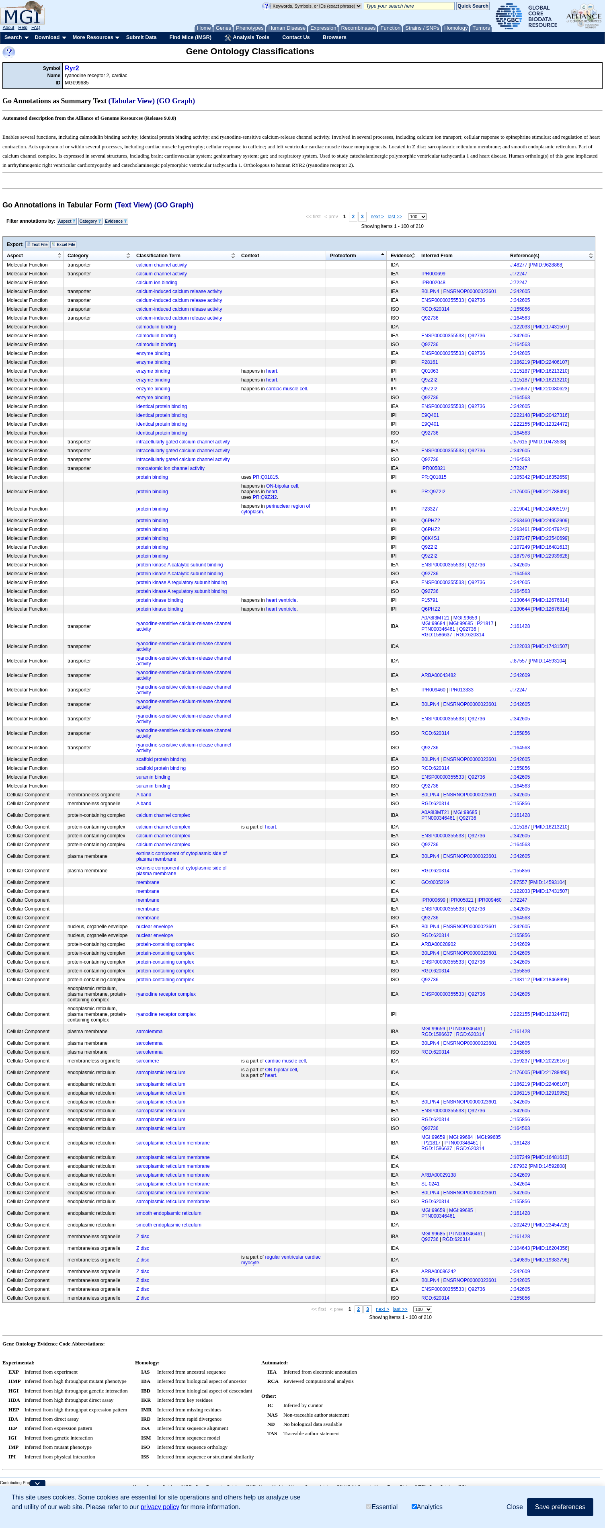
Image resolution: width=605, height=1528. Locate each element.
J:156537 (520, 389)
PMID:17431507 (550, 327)
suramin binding (153, 777)
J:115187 (520, 371)
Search (13, 37)
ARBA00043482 (438, 675)
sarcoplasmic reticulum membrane (173, 1143)
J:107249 (520, 547)
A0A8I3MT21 (435, 618)
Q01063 (430, 371)
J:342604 (520, 1184)
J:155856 (520, 309)
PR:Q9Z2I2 (265, 497)
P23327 (429, 509)
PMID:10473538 (547, 442)
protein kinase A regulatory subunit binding (181, 582)
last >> (395, 216)
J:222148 (520, 415)
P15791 (429, 600)
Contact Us (296, 37)
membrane (147, 882)
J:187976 (520, 556)
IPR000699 (433, 274)
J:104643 (520, 1248)
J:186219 (520, 362)
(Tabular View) (132, 101)
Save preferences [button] (560, 1506)
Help (22, 27)
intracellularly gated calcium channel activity (183, 442)
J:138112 (520, 979)
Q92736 (476, 300)
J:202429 (520, 1225)
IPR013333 (461, 690)
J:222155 (520, 424)
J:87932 (518, 1166)
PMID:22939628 (550, 556)
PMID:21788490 (550, 491)
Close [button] (515, 1506)
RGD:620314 (435, 309)
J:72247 (518, 274)
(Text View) (133, 205)
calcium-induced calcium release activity (179, 291)
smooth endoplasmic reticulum (168, 1213)
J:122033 (520, 327)
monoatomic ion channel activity (170, 468)
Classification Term (158, 255)
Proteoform (343, 255)
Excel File (63, 244)
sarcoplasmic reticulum (160, 1072)
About (8, 27)
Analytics (427, 1506)
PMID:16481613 (550, 547)
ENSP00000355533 (442, 300)
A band (143, 795)
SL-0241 (430, 1184)
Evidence (116, 221)
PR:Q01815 (265, 477)
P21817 (485, 623)
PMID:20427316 (550, 415)
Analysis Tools (246, 37)
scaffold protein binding (161, 759)
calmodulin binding (156, 327)
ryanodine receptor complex (166, 994)
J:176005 (520, 491)
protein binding (152, 477)
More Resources (92, 37)
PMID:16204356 (550, 1248)
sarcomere (147, 1061)
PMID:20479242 (550, 529)
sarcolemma (149, 1031)
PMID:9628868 (546, 265)
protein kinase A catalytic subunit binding (179, 565)
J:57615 (518, 442)
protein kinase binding (159, 600)
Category (90, 221)
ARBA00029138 (438, 1175)
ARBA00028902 (438, 944)
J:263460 (520, 520)
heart (271, 371)
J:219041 (520, 509)
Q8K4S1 (430, 538)
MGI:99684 (433, 623)
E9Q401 (430, 415)
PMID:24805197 (550, 509)
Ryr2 (72, 68)
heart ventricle (281, 600)
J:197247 (520, 538)
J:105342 (520, 477)
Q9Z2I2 (429, 380)
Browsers (335, 37)
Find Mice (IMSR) (190, 37)
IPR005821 (433, 468)
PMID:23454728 (550, 1225)
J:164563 (520, 318)
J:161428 (520, 626)
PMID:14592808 (547, 1166)
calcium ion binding (156, 282)
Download (47, 37)
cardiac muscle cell (286, 389)
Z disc (142, 1236)
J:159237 (520, 1061)
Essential (382, 1506)
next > (377, 216)
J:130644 (520, 600)
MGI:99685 (461, 623)
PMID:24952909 (550, 520)
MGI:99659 (465, 618)
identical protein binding (161, 406)
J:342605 (520, 291)
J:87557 (518, 661)
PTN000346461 (438, 629)
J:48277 (518, 265)
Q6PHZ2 (430, 520)
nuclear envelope (154, 926)
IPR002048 (433, 282)
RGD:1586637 (436, 635)
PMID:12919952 (550, 1093)
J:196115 (520, 1093)
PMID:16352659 (550, 477)
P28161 (429, 362)
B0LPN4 (430, 291)
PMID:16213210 (550, 371)
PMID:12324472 (550, 424)
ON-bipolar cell (282, 486)
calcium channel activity (161, 265)
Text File (37, 244)
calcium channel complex (163, 815)
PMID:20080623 (550, 389)
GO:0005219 (435, 882)
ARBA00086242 (438, 1271)
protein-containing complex (165, 944)
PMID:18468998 (550, 979)
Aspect (67, 221)
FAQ (35, 27)
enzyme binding (153, 353)
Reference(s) (524, 255)
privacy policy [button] (160, 1506)
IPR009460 (433, 690)
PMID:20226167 (550, 1061)
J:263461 (520, 529)
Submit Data (141, 37)
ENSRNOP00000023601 (470, 291)
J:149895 (520, 1260)
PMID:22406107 (550, 362)
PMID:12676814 (550, 600)
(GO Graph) (176, 101)
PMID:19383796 (550, 1260)
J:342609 (520, 675)
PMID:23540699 (550, 538)
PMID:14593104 (547, 661)
